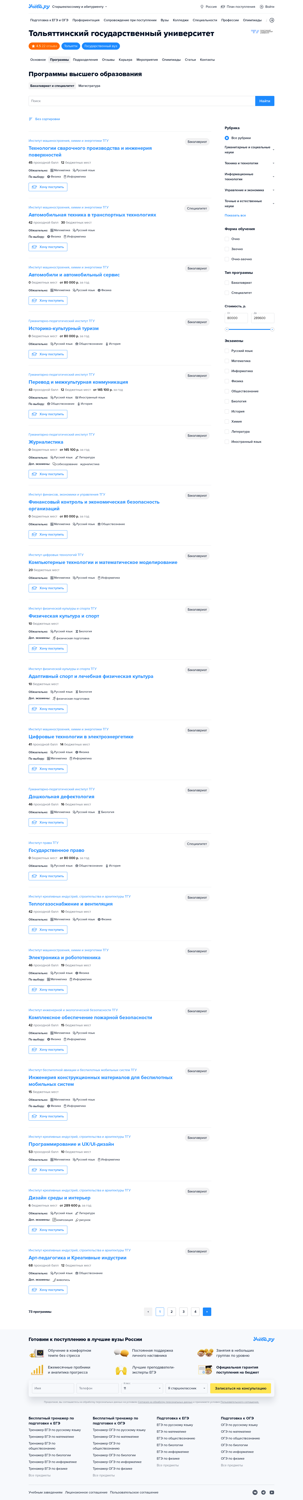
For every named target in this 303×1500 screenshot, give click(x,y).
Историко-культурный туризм (64, 328)
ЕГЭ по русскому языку (175, 1425)
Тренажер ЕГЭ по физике (48, 1469)
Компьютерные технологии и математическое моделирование (103, 562)
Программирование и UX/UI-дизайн (71, 1144)
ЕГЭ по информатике (173, 1452)
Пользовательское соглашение (134, 1492)
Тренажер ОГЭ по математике (116, 1437)
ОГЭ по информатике (237, 1452)
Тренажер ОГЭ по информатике (117, 1462)
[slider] (227, 329)
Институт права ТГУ (43, 843)
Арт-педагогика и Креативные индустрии (77, 1258)
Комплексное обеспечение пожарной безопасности (90, 1018)
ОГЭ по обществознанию (240, 1438)
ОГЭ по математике (236, 1432)
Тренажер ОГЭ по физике (112, 1469)
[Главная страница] (39, 6)
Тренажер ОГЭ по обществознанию (106, 1446)
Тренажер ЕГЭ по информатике (53, 1462)
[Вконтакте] (255, 1492)
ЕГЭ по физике (168, 1458)
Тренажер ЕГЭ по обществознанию (42, 1446)
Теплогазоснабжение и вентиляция (71, 904)
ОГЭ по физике (233, 1458)
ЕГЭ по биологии (170, 1445)
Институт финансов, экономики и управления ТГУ (67, 494)
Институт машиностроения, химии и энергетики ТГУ (69, 141)
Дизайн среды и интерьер (59, 1198)
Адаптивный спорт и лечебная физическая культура (91, 676)
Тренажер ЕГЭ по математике (51, 1437)
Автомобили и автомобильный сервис (74, 275)
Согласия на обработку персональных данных (165, 1402)
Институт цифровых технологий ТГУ (56, 555)
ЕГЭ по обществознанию (176, 1438)
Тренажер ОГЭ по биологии (114, 1455)
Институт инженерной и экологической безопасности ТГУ (73, 1010)
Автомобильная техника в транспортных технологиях (92, 215)
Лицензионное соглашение (86, 1492)
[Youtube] (271, 1492)
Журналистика (46, 442)
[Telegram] (263, 1492)
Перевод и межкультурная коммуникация (78, 382)
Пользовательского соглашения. (240, 1402)
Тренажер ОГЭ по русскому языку (119, 1430)
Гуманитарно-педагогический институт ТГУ (62, 321)
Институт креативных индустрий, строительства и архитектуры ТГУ (80, 896)
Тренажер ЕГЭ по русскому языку (55, 1430)
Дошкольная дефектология (61, 797)
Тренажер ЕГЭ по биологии (50, 1455)
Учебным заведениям (45, 1492)
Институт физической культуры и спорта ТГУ (63, 608)
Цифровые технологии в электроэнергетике (81, 737)
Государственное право (56, 850)
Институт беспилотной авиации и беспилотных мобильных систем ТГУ (83, 1070)
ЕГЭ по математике (171, 1432)
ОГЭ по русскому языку (239, 1425)
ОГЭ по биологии (234, 1445)
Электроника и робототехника (65, 958)
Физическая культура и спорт (64, 616)
